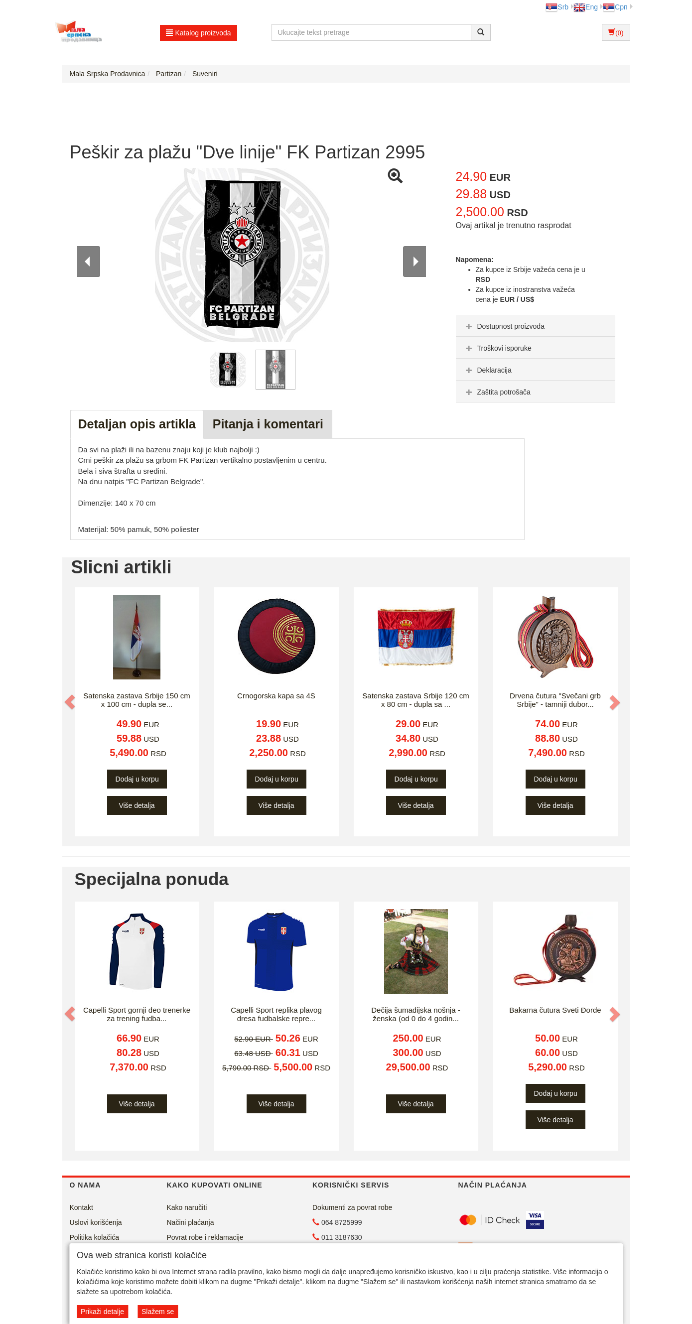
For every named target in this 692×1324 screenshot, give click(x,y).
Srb (557, 7)
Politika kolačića (95, 1237)
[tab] (535, 326)
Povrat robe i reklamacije (205, 1237)
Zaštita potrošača (497, 392)
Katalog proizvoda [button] (198, 33)
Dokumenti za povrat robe (352, 1207)
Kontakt (81, 1207)
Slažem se (157, 1312)
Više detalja (136, 805)
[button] (70, 701)
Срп (615, 7)
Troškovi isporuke (497, 348)
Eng (585, 7)
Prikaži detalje (102, 1312)
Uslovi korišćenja (96, 1222)
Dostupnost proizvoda (504, 326)
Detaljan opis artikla (137, 424)
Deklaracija (487, 370)
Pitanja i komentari (268, 424)
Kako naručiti (187, 1207)
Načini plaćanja (190, 1222)
